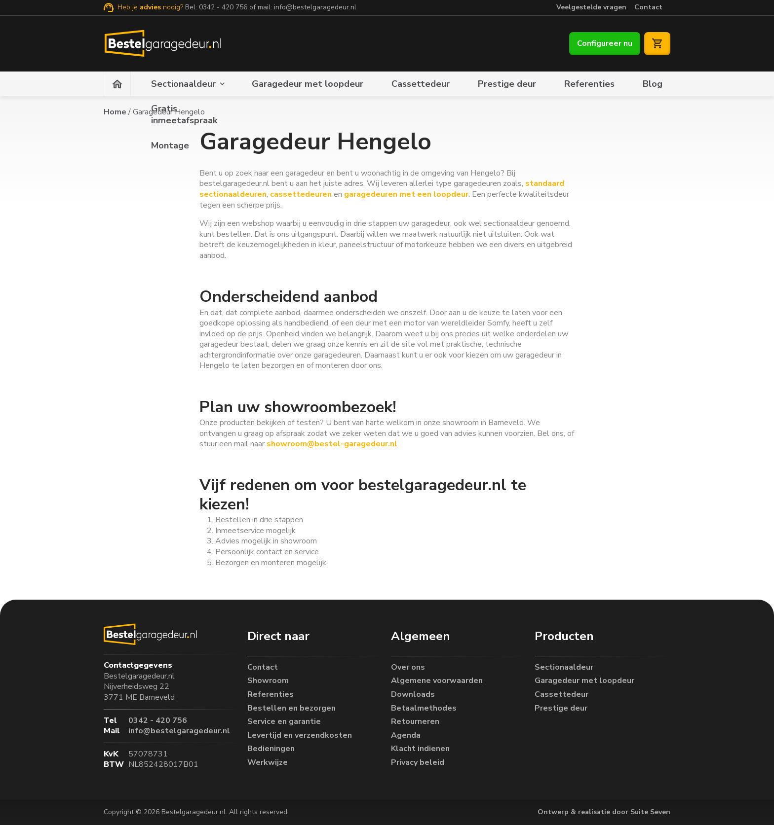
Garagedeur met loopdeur (307, 84)
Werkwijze (267, 760)
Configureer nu (604, 43)
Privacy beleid (417, 760)
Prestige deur (507, 84)
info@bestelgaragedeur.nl (315, 7)
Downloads (413, 692)
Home (115, 112)
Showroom (268, 679)
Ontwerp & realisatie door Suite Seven (604, 812)
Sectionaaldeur (183, 84)
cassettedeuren (301, 194)
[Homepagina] (117, 84)
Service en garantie (284, 720)
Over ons (408, 665)
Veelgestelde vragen (591, 7)
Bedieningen (271, 747)
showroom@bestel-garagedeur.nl (331, 443)
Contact (648, 7)
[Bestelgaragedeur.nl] (162, 44)
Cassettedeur (420, 84)
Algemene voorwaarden (437, 679)
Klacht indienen (420, 747)
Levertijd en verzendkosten (299, 733)
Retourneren (415, 720)
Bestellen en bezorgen (291, 706)
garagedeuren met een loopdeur (406, 194)
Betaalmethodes (424, 706)
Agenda (406, 733)
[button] (315, 634)
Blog (652, 84)
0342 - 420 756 (223, 7)
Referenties (589, 84)
